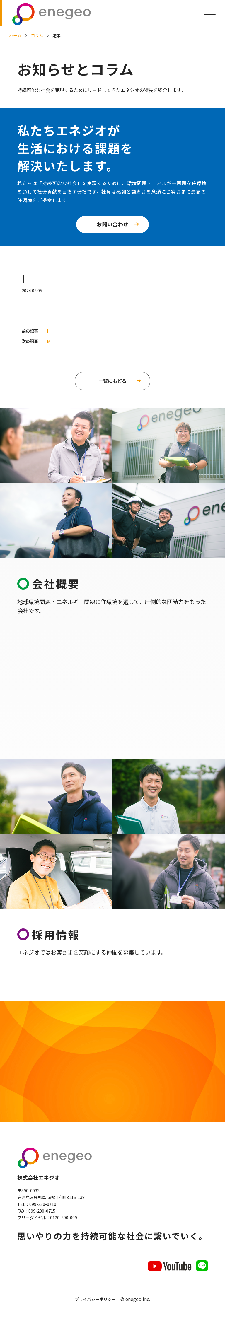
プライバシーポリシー (95, 1302)
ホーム (15, 35)
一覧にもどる (112, 380)
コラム (37, 35)
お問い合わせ (112, 224)
